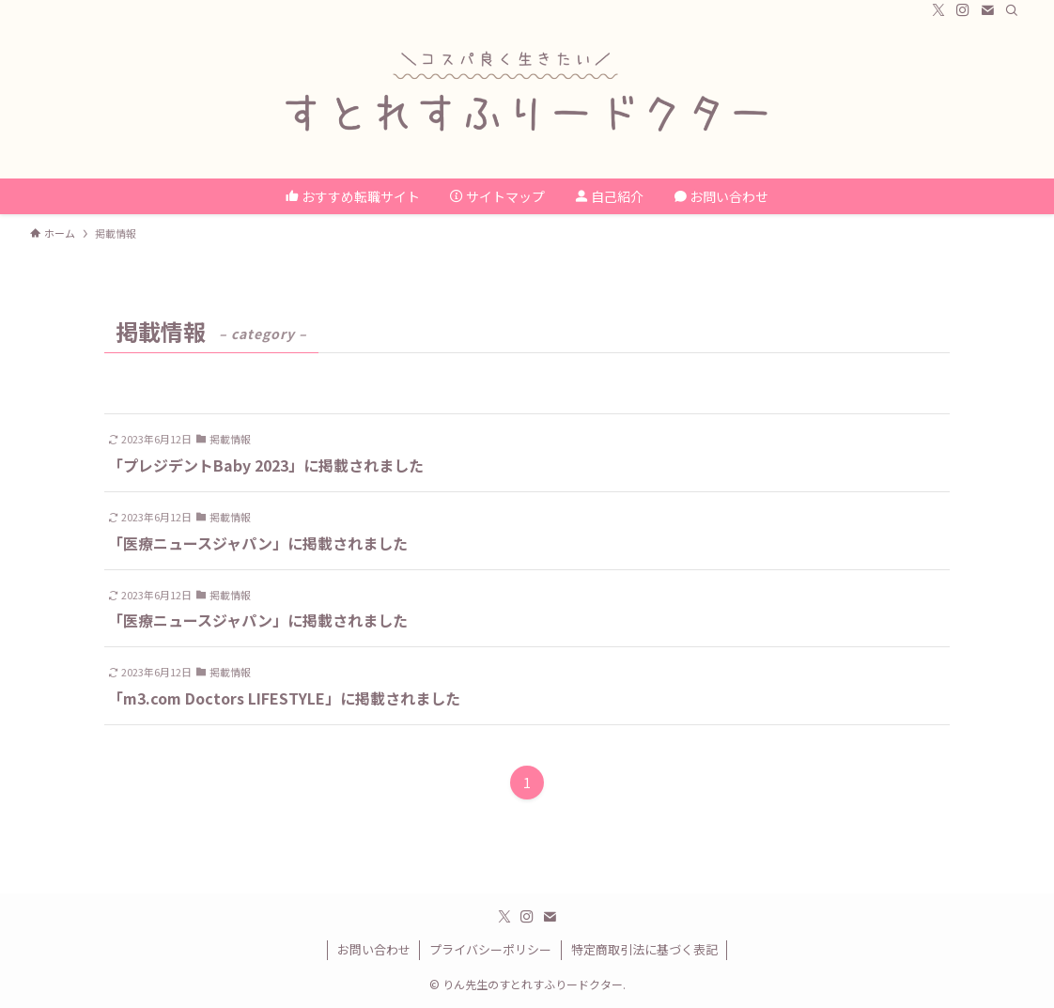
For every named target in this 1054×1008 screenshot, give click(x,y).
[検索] (1012, 10)
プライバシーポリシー (490, 949)
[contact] (987, 10)
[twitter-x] (938, 10)
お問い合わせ (374, 949)
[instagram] (963, 10)
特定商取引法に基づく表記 (644, 949)
